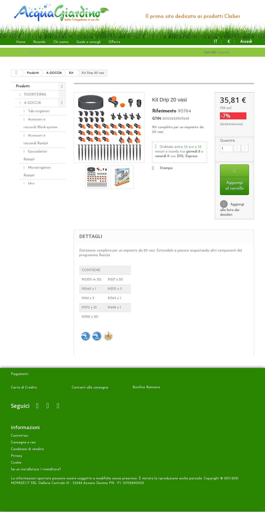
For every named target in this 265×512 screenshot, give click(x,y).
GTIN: (156, 118)
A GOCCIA (32, 103)
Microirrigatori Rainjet (37, 171)
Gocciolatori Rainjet (35, 155)
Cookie (16, 463)
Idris (31, 183)
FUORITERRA (34, 94)
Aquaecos (35, 240)
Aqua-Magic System (35, 228)
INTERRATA (33, 249)
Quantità (227, 140)
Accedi (246, 42)
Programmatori (40, 216)
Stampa (166, 168)
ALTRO (29, 257)
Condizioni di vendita (27, 449)
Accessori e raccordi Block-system (40, 123)
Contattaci (19, 436)
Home (20, 42)
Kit (30, 208)
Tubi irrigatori (38, 111)
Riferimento (164, 111)
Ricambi (39, 42)
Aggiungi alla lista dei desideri (232, 210)
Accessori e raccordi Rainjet (36, 139)
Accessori (31, 274)
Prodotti (23, 86)
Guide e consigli (88, 42)
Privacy (16, 456)
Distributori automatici (35, 195)
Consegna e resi (23, 443)
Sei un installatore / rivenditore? (36, 470)
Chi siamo (61, 42)
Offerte (114, 42)
